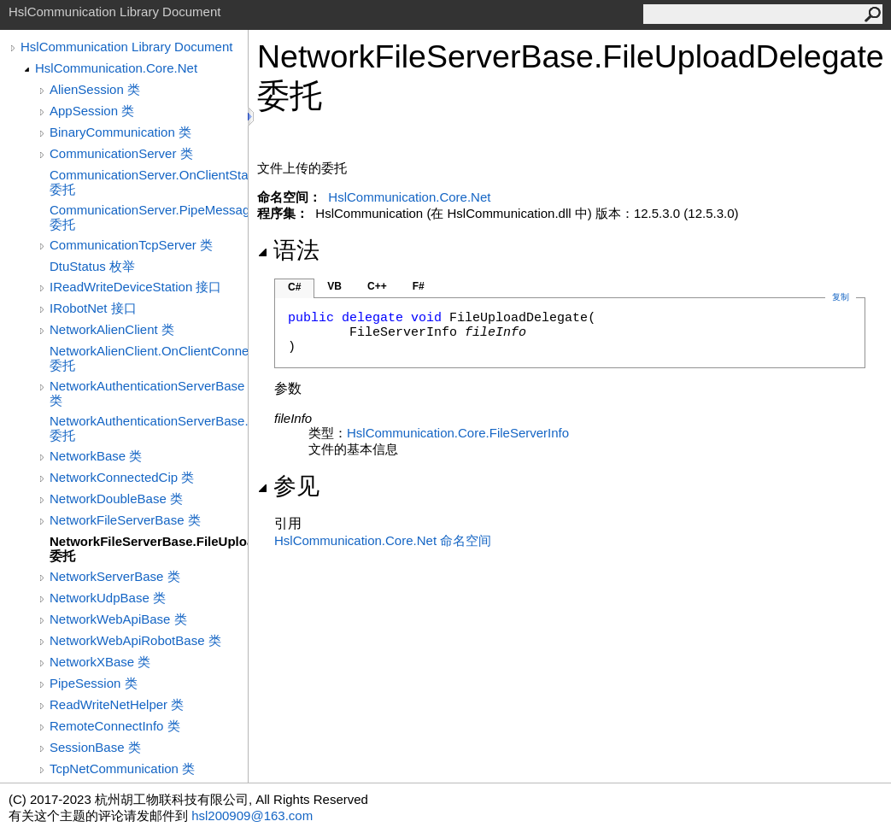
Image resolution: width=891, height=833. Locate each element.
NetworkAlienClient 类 (112, 329)
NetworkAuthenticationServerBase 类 (147, 393)
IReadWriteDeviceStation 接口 (135, 286)
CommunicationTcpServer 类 (131, 245)
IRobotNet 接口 (93, 308)
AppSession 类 (92, 110)
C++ (377, 286)
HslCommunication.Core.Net (116, 68)
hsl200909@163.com (252, 815)
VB (334, 286)
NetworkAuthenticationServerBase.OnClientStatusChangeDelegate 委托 (149, 428)
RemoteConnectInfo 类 (115, 726)
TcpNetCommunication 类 (122, 768)
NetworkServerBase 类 (115, 576)
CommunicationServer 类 (121, 153)
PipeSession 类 (94, 683)
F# (419, 286)
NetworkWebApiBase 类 (118, 619)
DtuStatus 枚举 (92, 266)
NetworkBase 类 (96, 456)
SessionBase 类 (95, 747)
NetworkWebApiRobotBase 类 (135, 640)
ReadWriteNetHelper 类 (117, 704)
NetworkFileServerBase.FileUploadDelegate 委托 (149, 548)
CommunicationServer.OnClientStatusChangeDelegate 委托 (149, 182)
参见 (288, 486)
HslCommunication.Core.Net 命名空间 (382, 540)
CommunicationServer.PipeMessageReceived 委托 (149, 217)
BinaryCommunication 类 (120, 132)
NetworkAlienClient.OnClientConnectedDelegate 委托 (149, 358)
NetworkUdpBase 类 (108, 597)
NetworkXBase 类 (100, 661)
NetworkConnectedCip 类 (122, 477)
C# (294, 287)
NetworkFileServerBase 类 (125, 520)
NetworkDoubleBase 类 (116, 498)
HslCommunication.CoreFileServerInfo (458, 432)
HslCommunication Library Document (126, 46)
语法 (288, 250)
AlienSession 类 (95, 89)
